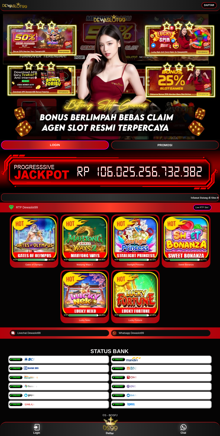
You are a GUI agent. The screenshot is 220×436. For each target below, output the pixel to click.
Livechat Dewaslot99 (25, 333)
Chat (183, 429)
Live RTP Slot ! (202, 207)
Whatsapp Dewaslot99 (128, 333)
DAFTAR (209, 5)
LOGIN (55, 145)
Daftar (110, 429)
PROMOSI (165, 145)
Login (36, 429)
